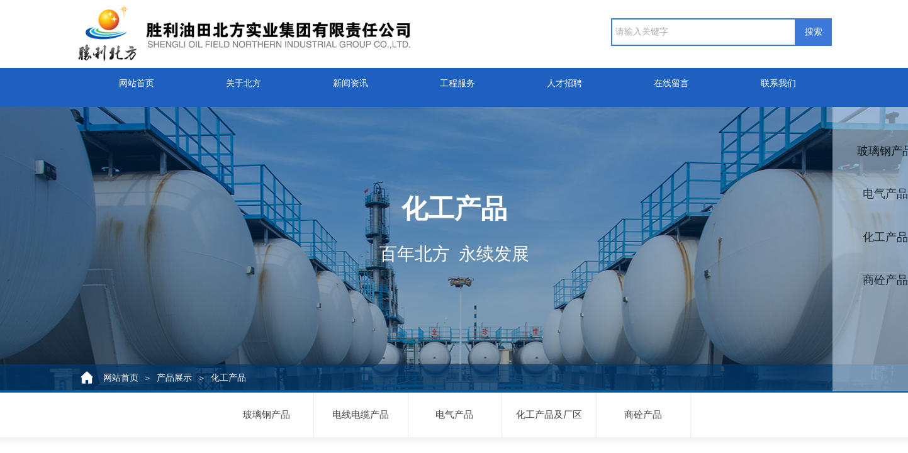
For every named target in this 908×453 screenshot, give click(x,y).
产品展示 (174, 378)
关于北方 (243, 80)
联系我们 (778, 80)
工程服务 (457, 80)
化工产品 (228, 378)
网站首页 (136, 80)
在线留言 (671, 80)
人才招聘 (564, 80)
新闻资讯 (350, 80)
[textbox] (703, 32)
